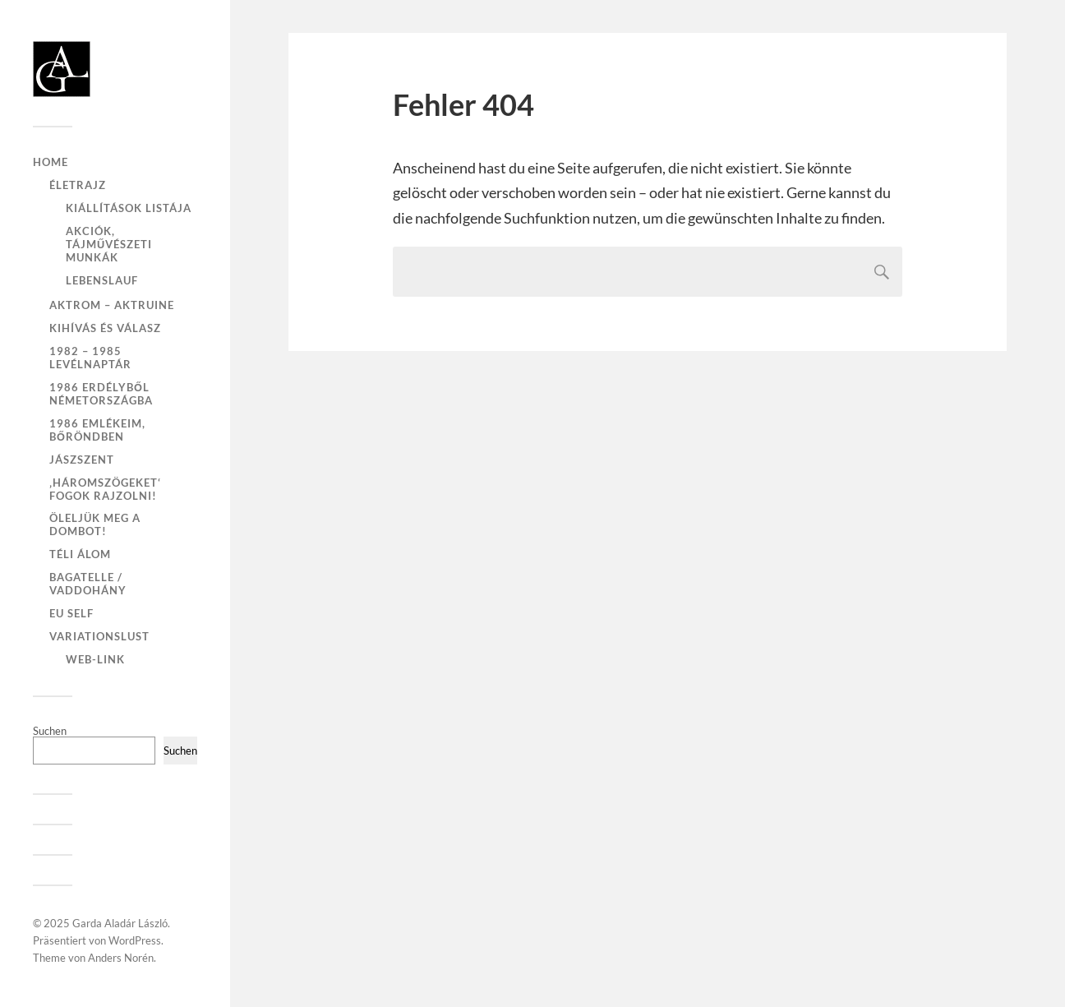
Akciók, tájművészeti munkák (109, 244)
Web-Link (95, 659)
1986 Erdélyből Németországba (101, 394)
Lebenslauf (102, 280)
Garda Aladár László (120, 923)
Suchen (50, 730)
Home (50, 162)
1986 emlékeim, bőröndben (97, 430)
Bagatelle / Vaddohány (88, 583)
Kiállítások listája (128, 208)
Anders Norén (121, 957)
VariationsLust (99, 636)
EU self (71, 613)
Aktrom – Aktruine (111, 305)
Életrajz (77, 185)
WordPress (134, 940)
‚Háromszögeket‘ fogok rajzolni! (105, 489)
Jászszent (81, 459)
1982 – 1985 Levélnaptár (90, 357)
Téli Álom (80, 554)
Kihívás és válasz (105, 328)
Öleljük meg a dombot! (95, 524)
